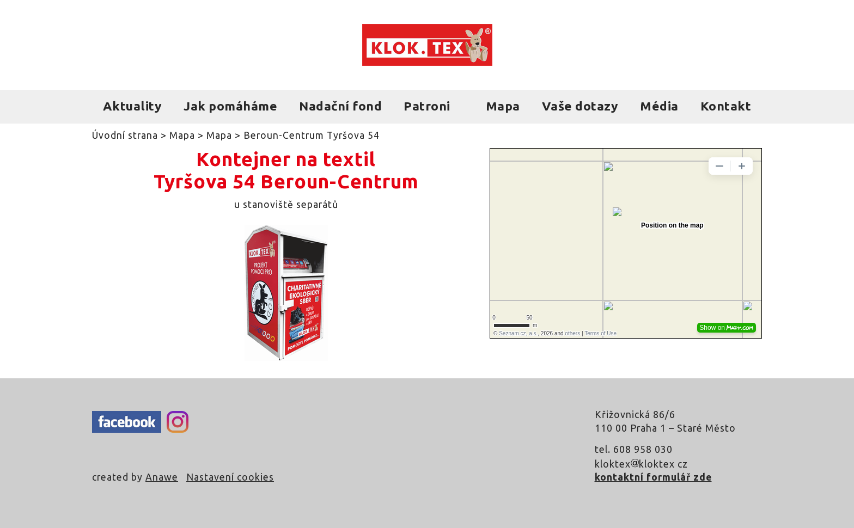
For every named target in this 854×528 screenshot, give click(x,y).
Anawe (161, 477)
